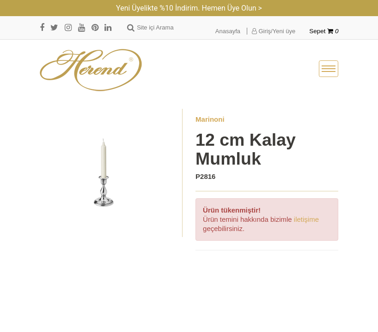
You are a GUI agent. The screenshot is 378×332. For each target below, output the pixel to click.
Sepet (323, 31)
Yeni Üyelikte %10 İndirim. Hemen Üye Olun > (189, 8)
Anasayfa (227, 31)
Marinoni (210, 119)
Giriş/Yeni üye (273, 31)
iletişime (306, 219)
